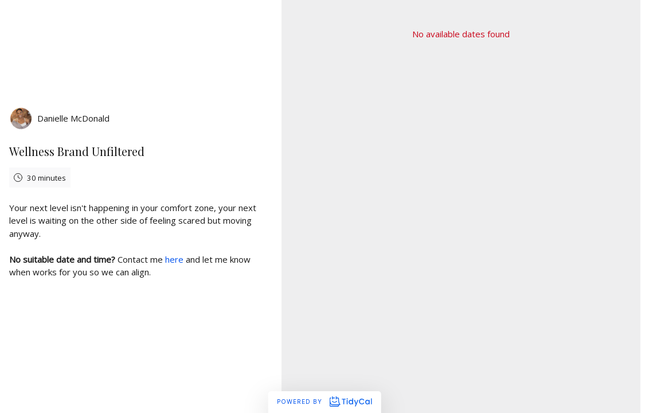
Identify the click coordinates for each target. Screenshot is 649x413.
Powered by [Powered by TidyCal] (324, 401)
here (174, 259)
